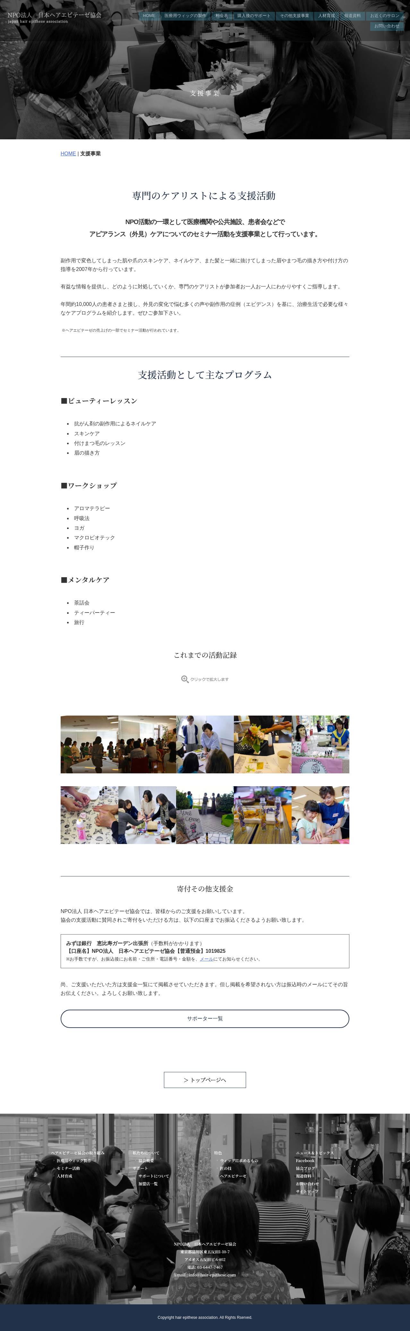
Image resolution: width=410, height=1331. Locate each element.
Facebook (305, 1160)
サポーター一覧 (205, 1018)
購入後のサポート (254, 15)
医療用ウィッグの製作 (185, 15)
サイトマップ (307, 1191)
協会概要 (143, 1160)
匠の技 (223, 1168)
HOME (149, 15)
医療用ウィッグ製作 (71, 1160)
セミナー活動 (66, 1168)
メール (206, 959)
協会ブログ (305, 1168)
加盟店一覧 (145, 1183)
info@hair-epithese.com (212, 1274)
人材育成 (326, 15)
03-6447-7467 (210, 1267)
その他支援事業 (294, 15)
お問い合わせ (386, 23)
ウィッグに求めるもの (236, 1160)
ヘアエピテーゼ (231, 1176)
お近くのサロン (384, 15)
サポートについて (151, 1176)
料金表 (222, 15)
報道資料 (352, 15)
